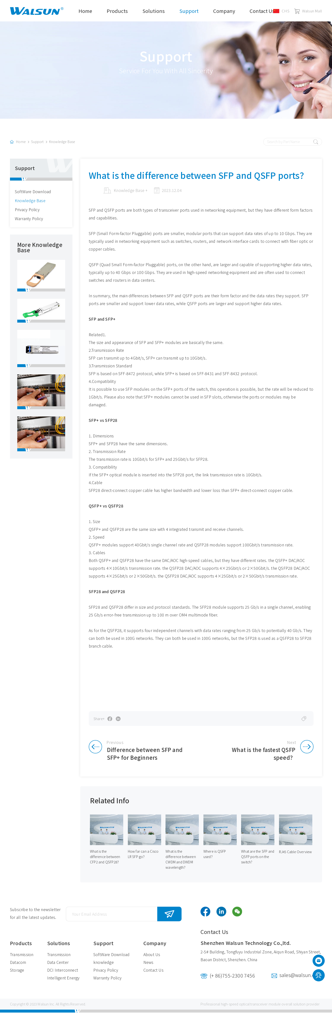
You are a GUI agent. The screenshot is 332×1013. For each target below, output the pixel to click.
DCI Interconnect (62, 970)
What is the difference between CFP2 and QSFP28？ (105, 857)
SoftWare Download (33, 192)
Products (117, 10)
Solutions (153, 10)
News (148, 963)
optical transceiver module (260, 1004)
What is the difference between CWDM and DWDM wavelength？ (181, 860)
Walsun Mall (308, 10)
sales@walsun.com (301, 975)
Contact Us (262, 10)
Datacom (18, 963)
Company (224, 10)
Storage (17, 970)
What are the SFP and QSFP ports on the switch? (255, 857)
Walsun (43, 1004)
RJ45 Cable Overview (295, 852)
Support (189, 10)
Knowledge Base (62, 142)
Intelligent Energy (63, 978)
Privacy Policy (27, 210)
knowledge (103, 963)
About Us (151, 955)
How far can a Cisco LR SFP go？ (143, 855)
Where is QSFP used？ (214, 855)
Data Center (58, 963)
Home (85, 10)
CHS (281, 10)
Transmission (21, 955)
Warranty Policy (29, 219)
